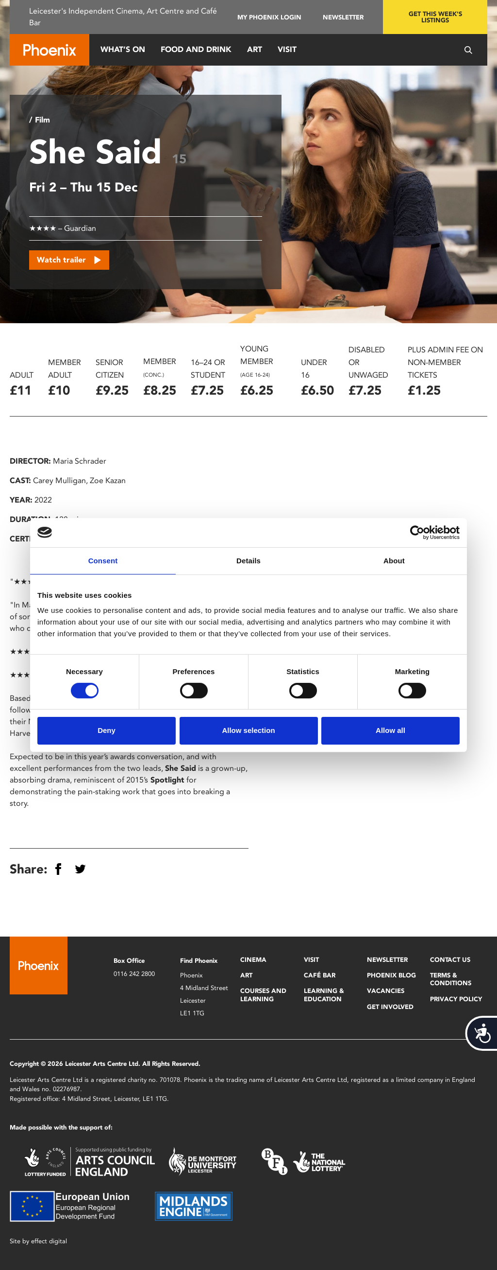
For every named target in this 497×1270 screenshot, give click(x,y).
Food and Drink (196, 49)
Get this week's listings (435, 17)
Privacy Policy (456, 999)
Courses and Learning (263, 994)
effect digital (49, 1241)
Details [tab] (248, 560)
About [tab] (394, 560)
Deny (107, 730)
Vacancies (385, 990)
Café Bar (319, 975)
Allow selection (248, 730)
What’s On (122, 49)
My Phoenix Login (269, 17)
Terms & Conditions (450, 979)
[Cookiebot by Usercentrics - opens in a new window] (417, 532)
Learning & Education (324, 994)
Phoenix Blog (391, 975)
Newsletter (343, 17)
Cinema (253, 959)
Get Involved (390, 1006)
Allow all (390, 730)
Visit (287, 49)
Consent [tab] (103, 560)
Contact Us (450, 959)
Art (254, 49)
